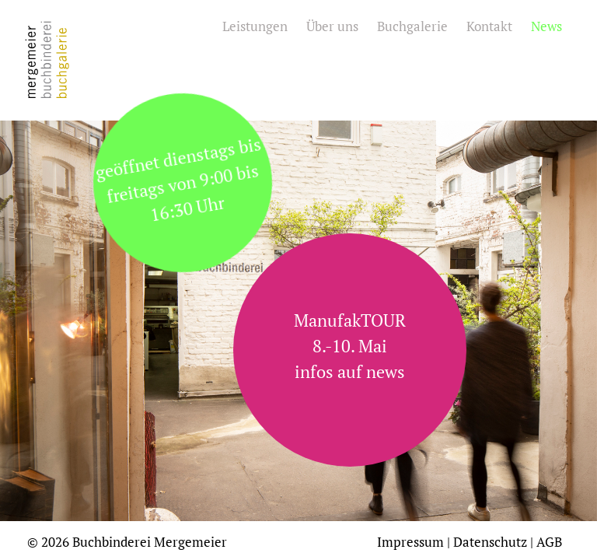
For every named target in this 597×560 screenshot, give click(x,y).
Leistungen (255, 26)
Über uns (332, 26)
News (546, 26)
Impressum (410, 542)
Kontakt (489, 26)
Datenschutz (490, 542)
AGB (549, 542)
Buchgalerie (412, 26)
